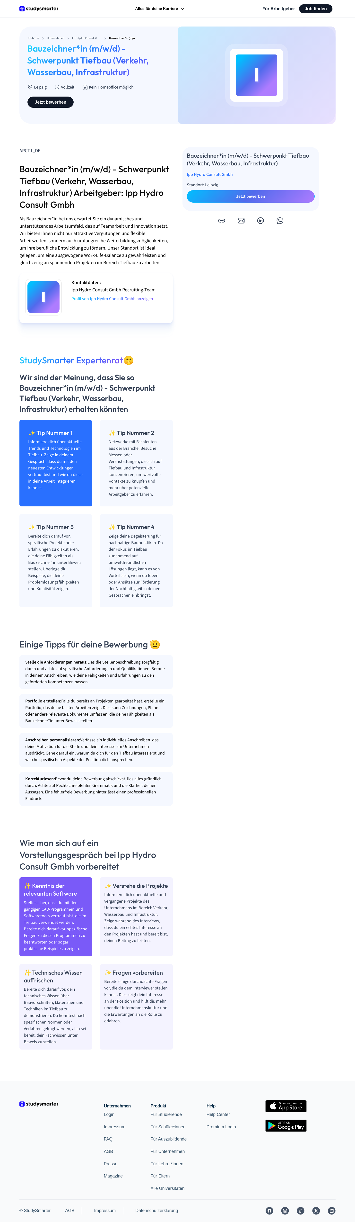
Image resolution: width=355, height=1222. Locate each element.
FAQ (108, 1139)
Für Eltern (160, 1176)
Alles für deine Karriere (160, 9)
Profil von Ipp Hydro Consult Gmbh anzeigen (112, 299)
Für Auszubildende (168, 1139)
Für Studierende (166, 1114)
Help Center (218, 1114)
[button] (221, 221)
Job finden (316, 8)
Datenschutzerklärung (156, 1210)
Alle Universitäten (167, 1188)
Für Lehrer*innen (166, 1163)
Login (109, 1114)
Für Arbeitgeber (278, 8)
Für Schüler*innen (167, 1126)
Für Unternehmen (167, 1151)
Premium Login (221, 1126)
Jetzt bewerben (50, 102)
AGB (108, 1151)
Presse (110, 1163)
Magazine (113, 1176)
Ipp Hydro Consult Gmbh (210, 174)
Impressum (114, 1126)
